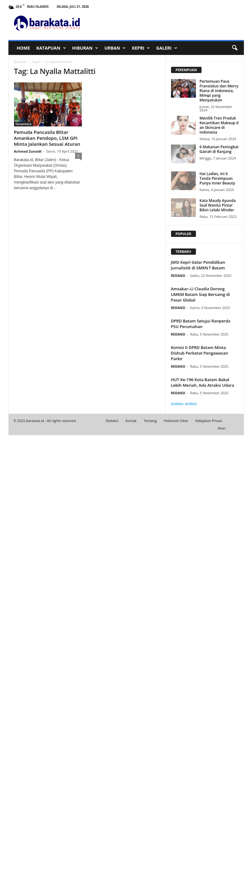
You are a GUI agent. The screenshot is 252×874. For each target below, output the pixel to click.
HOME (23, 48)
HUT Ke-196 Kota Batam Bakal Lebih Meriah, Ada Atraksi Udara (202, 382)
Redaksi (112, 420)
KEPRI (141, 48)
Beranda (20, 62)
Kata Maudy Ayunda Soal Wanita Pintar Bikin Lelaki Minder (218, 205)
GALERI (166, 48)
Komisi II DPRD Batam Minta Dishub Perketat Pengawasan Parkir (199, 353)
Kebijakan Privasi (208, 420)
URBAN (115, 48)
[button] (234, 48)
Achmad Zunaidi (28, 151)
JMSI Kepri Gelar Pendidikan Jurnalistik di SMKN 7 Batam (198, 265)
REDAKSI (178, 275)
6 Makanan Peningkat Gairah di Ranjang (219, 149)
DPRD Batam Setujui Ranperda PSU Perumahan (201, 323)
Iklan (222, 428)
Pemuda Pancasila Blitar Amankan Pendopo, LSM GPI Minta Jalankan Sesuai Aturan (47, 138)
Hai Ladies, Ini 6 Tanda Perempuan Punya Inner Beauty (217, 178)
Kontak (131, 420)
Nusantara (23, 124)
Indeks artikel (184, 403)
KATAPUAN (51, 48)
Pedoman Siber (176, 420)
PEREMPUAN (186, 69)
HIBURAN (85, 48)
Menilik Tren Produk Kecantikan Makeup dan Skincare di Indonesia (219, 125)
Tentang (150, 420)
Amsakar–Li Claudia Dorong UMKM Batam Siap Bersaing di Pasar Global (200, 294)
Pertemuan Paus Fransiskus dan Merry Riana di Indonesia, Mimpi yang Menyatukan (219, 91)
